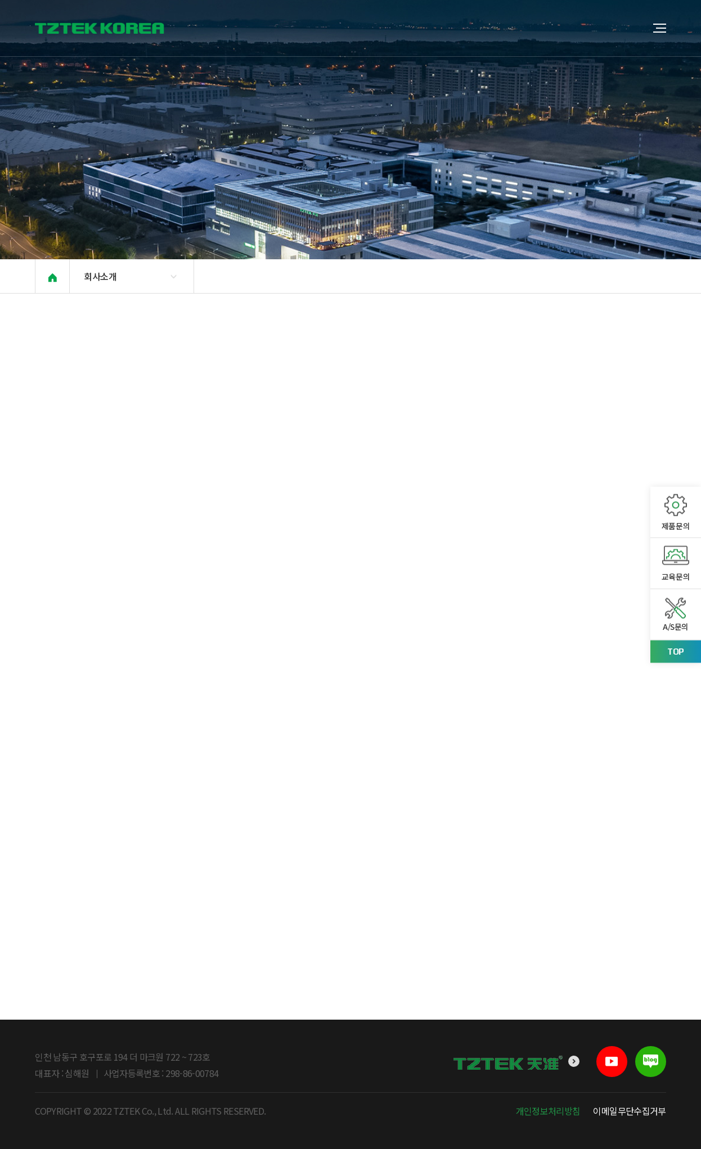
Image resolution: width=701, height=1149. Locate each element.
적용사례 (483, 276)
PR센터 (335, 276)
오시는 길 (432, 276)
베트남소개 (284, 276)
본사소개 (231, 276)
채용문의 (382, 276)
